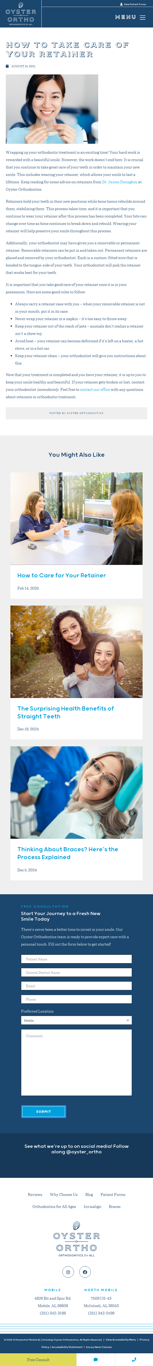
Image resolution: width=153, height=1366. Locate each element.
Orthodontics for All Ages (54, 1206)
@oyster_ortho (84, 1152)
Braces (115, 1206)
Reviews (35, 1194)
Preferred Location (37, 1011)
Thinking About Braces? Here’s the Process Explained (67, 853)
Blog (89, 1194)
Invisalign (92, 1206)
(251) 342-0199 (101, 1313)
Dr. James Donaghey (120, 181)
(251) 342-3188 (53, 1313)
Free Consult (38, 1359)
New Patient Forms (133, 4)
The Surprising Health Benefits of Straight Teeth (65, 712)
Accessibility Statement (67, 1347)
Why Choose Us (64, 1194)
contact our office (95, 389)
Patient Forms (113, 1194)
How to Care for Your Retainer (61, 575)
